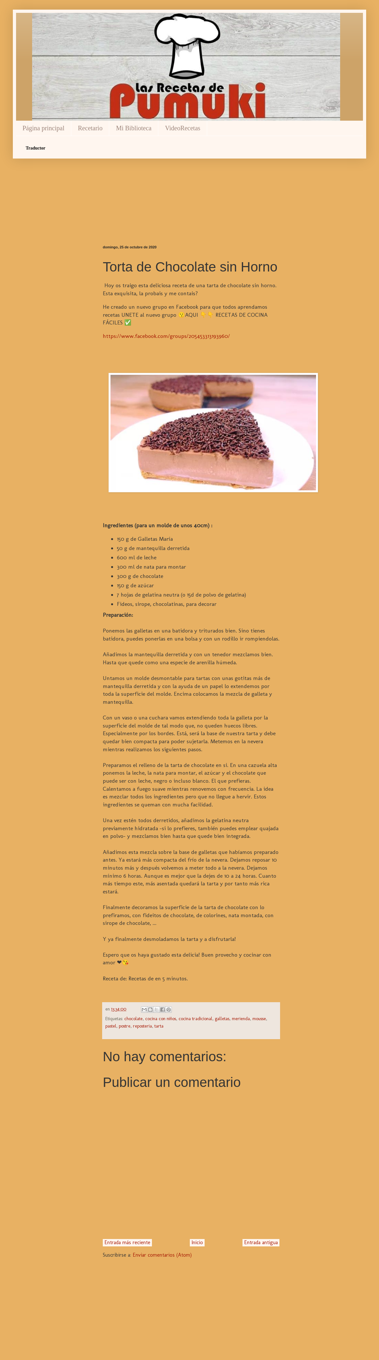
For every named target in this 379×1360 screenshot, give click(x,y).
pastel (110, 1026)
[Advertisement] (191, 191)
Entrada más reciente (127, 1242)
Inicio (197, 1242)
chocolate (133, 1018)
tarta (158, 1026)
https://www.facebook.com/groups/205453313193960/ (166, 335)
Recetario (90, 128)
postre (124, 1026)
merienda (241, 1018)
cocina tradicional (195, 1018)
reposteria (142, 1026)
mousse (259, 1018)
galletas (222, 1018)
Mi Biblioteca (134, 128)
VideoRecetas (182, 128)
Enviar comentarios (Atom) (162, 1255)
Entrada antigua (261, 1242)
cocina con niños (160, 1018)
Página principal (43, 128)
